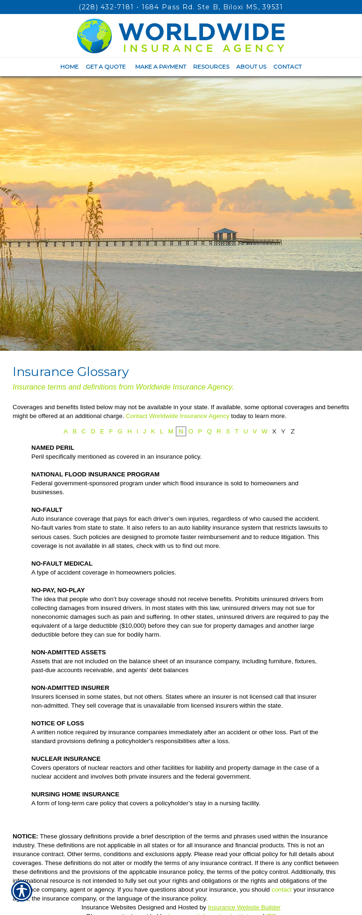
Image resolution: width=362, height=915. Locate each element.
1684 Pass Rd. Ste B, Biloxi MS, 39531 (212, 7)
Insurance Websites (108, 907)
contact (282, 889)
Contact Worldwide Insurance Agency (177, 415)
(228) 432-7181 (106, 7)
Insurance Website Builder (244, 907)
